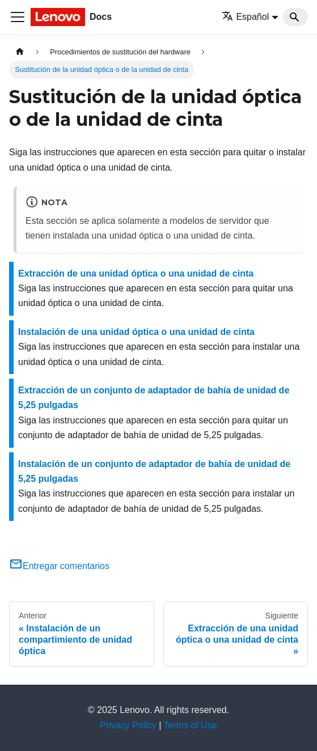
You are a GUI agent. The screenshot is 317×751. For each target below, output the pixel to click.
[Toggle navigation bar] (17, 17)
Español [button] (245, 17)
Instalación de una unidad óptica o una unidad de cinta (136, 332)
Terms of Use (190, 725)
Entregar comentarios (59, 566)
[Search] (295, 17)
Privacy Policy (128, 725)
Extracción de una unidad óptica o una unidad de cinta (135, 273)
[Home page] (20, 52)
